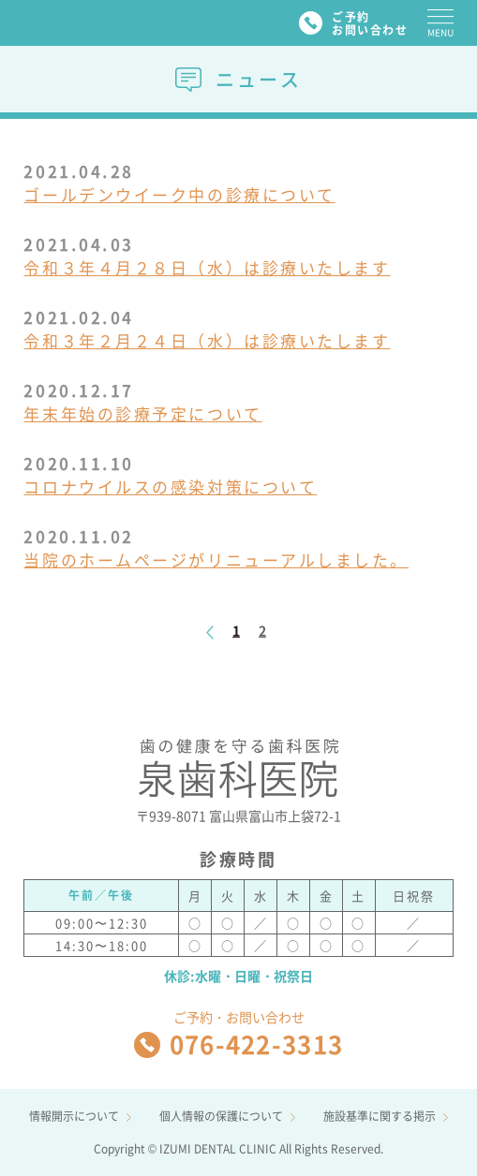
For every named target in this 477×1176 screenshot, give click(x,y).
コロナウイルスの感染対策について (170, 486)
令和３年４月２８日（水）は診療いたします (206, 267)
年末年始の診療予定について (142, 413)
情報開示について (80, 1116)
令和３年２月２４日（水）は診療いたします (206, 340)
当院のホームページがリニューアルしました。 (216, 559)
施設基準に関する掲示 (385, 1116)
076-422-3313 (238, 1044)
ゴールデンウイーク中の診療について (179, 194)
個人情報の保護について (227, 1116)
